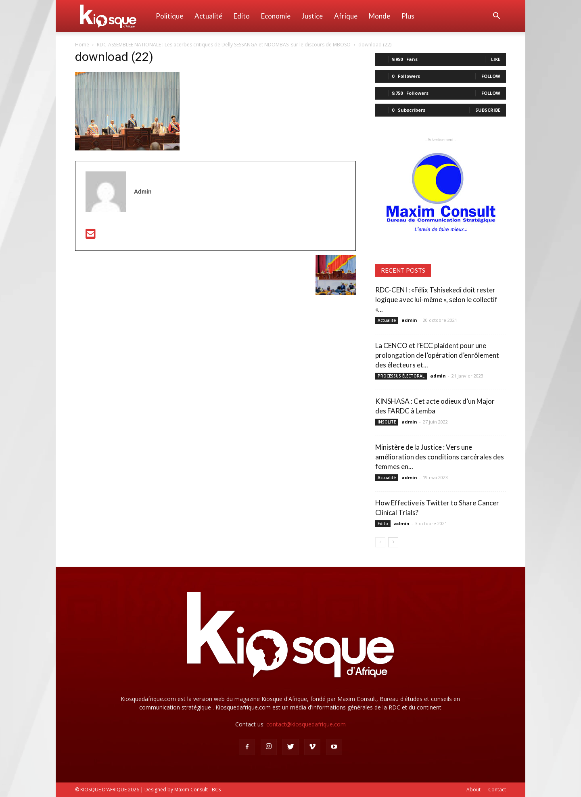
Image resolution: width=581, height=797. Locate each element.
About (473, 789)
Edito (242, 16)
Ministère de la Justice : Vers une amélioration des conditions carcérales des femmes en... (439, 457)
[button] (496, 17)
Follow (490, 76)
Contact (497, 789)
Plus (407, 16)
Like (495, 59)
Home (82, 44)
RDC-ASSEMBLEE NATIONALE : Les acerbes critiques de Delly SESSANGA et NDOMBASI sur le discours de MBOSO (224, 44)
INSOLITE (387, 422)
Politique (169, 16)
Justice (312, 16)
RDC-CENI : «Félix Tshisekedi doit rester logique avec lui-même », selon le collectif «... (436, 299)
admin (409, 320)
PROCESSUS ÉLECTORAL (401, 376)
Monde (379, 16)
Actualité (208, 16)
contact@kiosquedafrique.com (306, 724)
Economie (275, 16)
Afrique (345, 16)
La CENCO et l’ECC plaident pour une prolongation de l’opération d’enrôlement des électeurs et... (437, 355)
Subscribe (487, 110)
